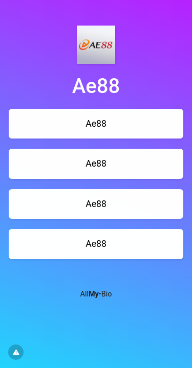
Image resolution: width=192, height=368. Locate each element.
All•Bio (96, 294)
